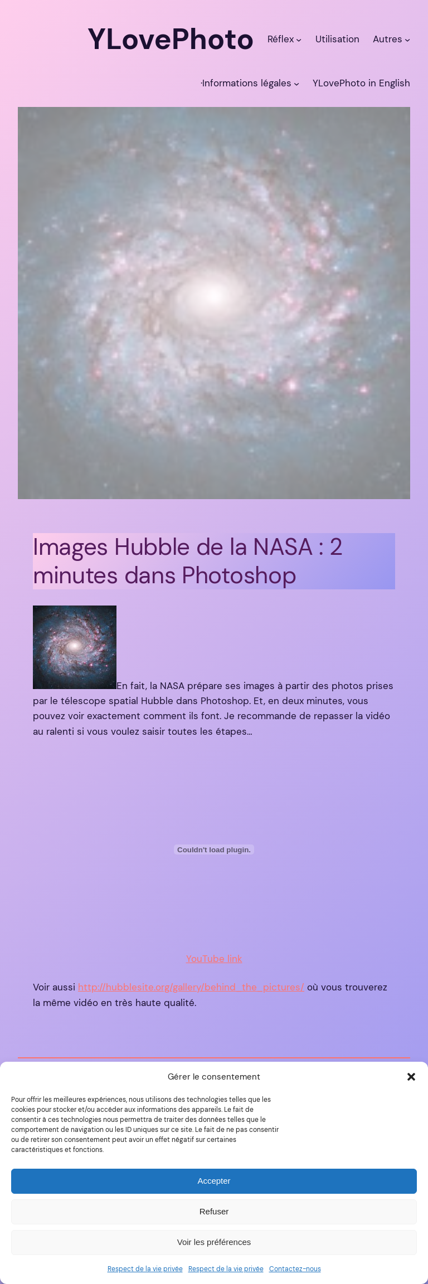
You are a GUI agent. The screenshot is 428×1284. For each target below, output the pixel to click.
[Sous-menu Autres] (407, 39)
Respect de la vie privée (145, 1269)
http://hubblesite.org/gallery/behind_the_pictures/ (191, 987)
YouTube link (214, 959)
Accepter (213, 1180)
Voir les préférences (214, 1242)
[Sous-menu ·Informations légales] (296, 83)
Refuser (214, 1211)
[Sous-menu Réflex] (298, 39)
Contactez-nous (295, 1269)
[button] (411, 1076)
